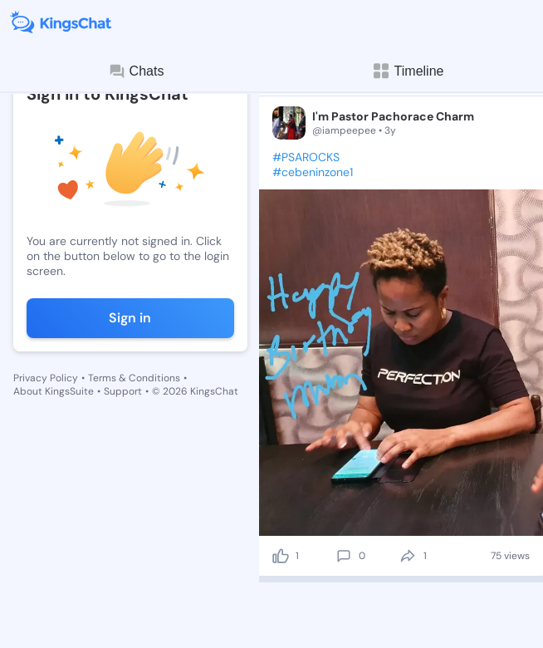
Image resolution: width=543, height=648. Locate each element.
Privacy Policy (45, 378)
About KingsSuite (53, 391)
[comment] (343, 555)
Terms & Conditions (134, 378)
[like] (280, 555)
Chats (136, 71)
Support (123, 391)
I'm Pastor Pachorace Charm (393, 116)
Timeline (407, 71)
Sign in (130, 317)
